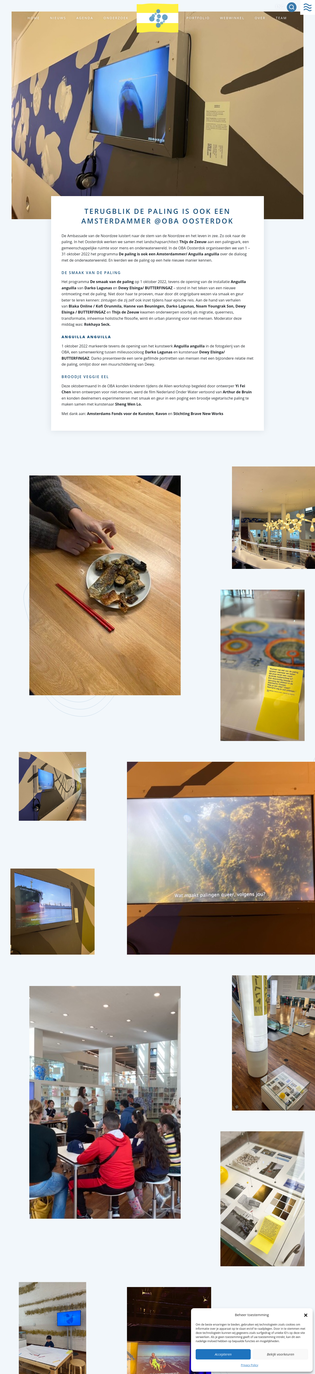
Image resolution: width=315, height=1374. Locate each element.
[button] (305, 1314)
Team (281, 18)
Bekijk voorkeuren (280, 1354)
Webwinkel (232, 18)
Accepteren (223, 1354)
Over (260, 18)
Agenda (84, 18)
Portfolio (198, 18)
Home (34, 18)
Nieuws (58, 18)
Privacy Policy (249, 1365)
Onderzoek (116, 18)
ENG (280, 6)
